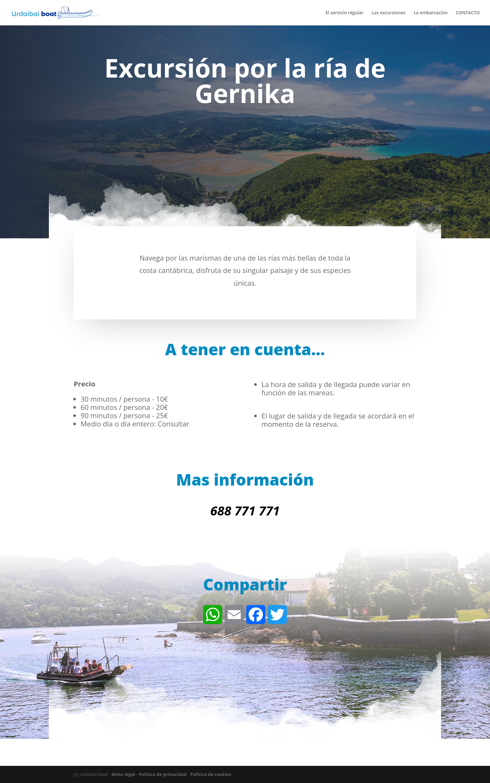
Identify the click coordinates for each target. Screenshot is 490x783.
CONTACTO (468, 13)
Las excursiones (389, 13)
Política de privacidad (163, 774)
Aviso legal (123, 774)
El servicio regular (345, 13)
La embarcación (430, 13)
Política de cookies (210, 774)
